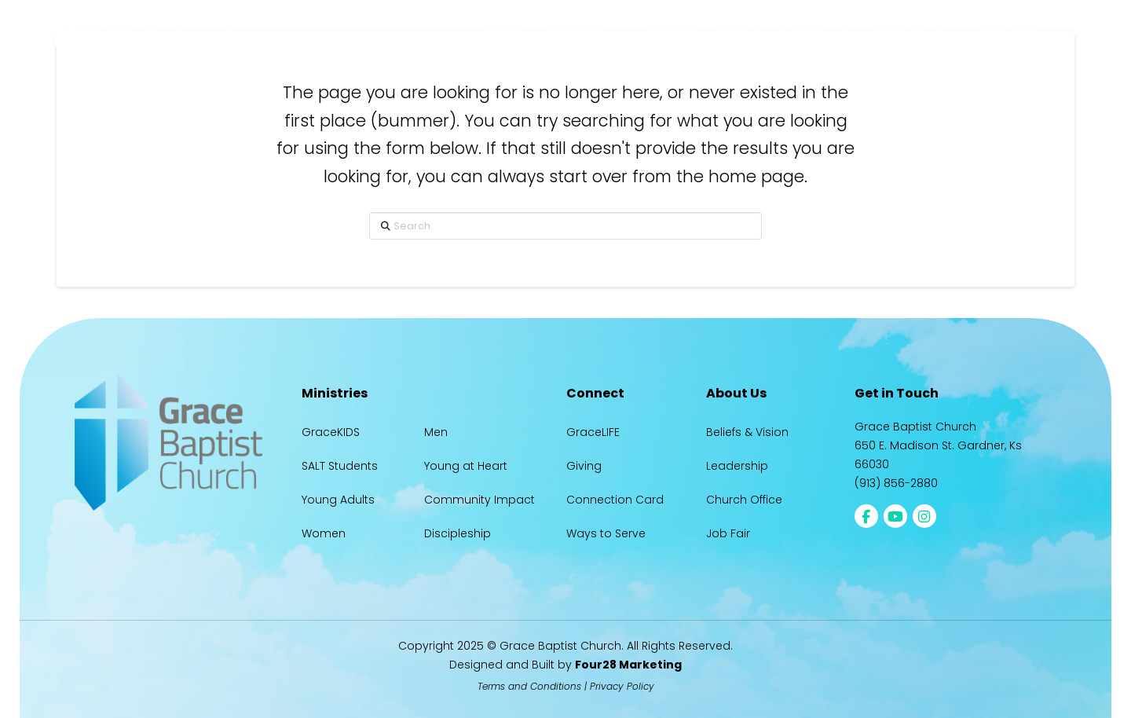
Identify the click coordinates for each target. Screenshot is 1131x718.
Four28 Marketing (628, 664)
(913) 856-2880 (896, 483)
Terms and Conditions (529, 686)
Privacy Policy (622, 686)
